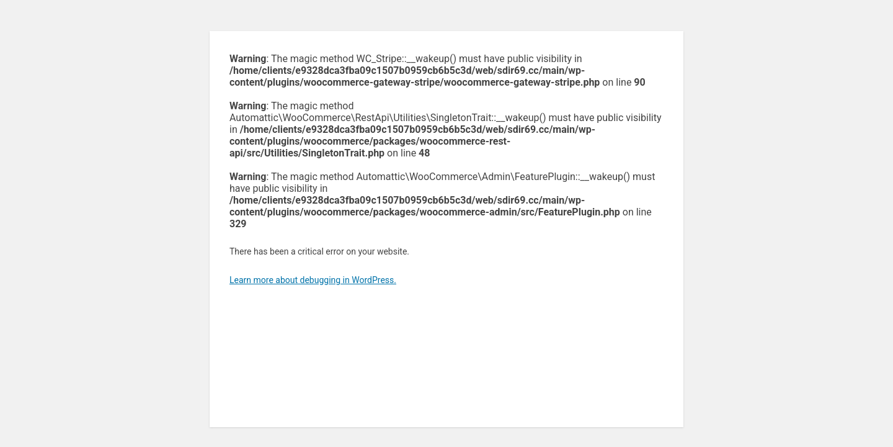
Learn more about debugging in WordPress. (312, 280)
